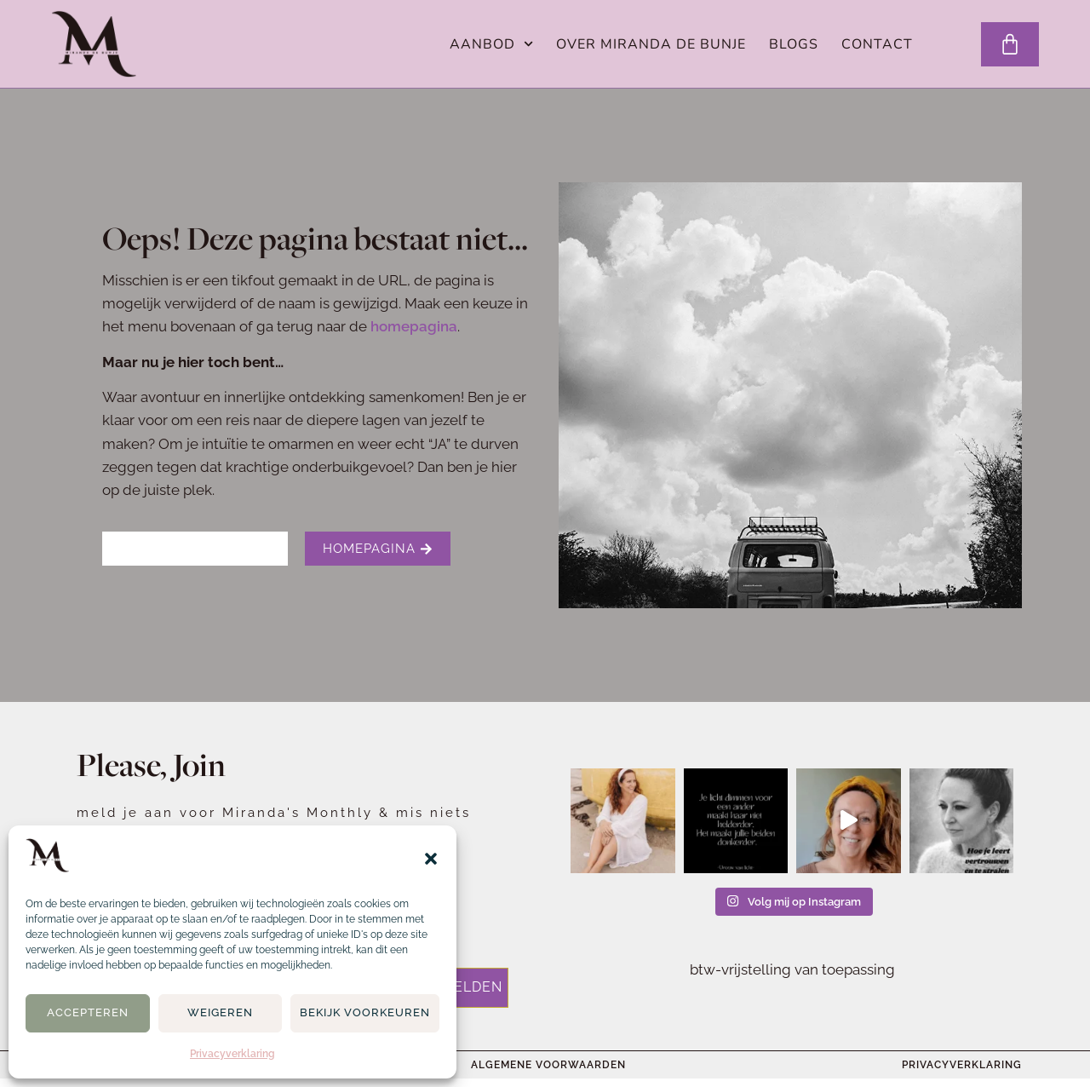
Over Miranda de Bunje (651, 44)
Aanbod (491, 44)
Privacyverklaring (232, 1054)
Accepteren (88, 1012)
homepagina (413, 326)
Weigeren (220, 1012)
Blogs (793, 44)
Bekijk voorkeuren (365, 1012)
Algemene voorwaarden (548, 1065)
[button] (430, 858)
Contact (877, 44)
